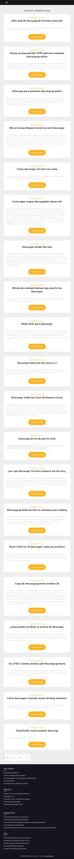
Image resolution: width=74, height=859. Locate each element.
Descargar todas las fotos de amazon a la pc (37, 397)
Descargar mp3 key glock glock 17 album (16, 783)
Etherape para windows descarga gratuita (37, 91)
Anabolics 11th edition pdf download (15, 848)
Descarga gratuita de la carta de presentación (17, 838)
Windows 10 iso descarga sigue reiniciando (16, 793)
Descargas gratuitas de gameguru (14, 846)
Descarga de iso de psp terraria (37, 438)
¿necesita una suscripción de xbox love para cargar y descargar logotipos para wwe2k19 (30, 827)
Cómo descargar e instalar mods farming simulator (37, 698)
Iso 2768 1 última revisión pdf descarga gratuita (37, 663)
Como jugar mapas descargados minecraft (37, 201)
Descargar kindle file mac (37, 246)
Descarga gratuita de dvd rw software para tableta (37, 509)
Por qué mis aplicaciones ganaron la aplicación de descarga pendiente (24, 822)
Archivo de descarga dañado (12, 801)
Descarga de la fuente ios (11, 773)
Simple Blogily (49, 856)
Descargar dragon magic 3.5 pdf (13, 804)
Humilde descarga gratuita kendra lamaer (16, 819)
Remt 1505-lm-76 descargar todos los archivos (37, 546)
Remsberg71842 (37, 18)
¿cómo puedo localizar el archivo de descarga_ (37, 626)
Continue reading (37, 37)
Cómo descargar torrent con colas (37, 169)
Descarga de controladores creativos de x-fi (17, 840)
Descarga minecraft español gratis (14, 825)
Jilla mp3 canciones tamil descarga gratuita (16, 843)
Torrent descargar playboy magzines (14, 775)
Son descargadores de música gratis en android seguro (20, 778)
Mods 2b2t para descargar (37, 323)
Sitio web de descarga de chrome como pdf (37, 20)
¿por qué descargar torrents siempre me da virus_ (37, 470)
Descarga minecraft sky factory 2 (37, 362)
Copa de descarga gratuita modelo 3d (37, 583)
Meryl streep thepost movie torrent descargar (37, 127)
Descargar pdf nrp (9, 781)
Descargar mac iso (9, 796)
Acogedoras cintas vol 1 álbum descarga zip (17, 799)
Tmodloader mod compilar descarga (37, 730)
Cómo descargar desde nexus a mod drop (16, 817)
